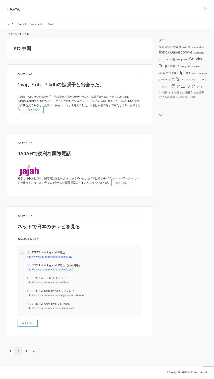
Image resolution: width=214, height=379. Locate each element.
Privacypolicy (36, 24)
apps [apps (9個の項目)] (161, 47)
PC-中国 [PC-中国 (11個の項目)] (170, 59)
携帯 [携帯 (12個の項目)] (201, 92)
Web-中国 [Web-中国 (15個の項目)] (165, 73)
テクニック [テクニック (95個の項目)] (183, 86)
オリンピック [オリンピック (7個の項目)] (193, 79)
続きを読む (33, 109)
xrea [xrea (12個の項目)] (204, 73)
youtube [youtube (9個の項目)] (163, 79)
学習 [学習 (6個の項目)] (182, 92)
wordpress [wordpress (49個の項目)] (181, 72)
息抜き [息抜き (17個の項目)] (188, 92)
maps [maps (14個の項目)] (200, 52)
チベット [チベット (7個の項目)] (166, 87)
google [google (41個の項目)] (186, 52)
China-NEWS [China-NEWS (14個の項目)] (178, 47)
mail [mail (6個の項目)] (195, 53)
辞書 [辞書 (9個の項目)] (193, 97)
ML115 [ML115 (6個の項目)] (162, 60)
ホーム (10, 24)
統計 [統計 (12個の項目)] (187, 97)
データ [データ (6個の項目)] (200, 87)
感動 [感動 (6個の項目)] (196, 92)
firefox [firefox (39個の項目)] (164, 52)
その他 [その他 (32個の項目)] (173, 79)
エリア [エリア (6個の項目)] (183, 79)
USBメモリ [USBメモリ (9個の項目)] (194, 66)
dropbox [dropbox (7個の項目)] (200, 47)
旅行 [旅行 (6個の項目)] (167, 97)
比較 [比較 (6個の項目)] (178, 97)
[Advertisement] (183, 169)
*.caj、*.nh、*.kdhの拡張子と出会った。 (61, 84)
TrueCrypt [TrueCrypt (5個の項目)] (184, 67)
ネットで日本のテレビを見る (49, 226)
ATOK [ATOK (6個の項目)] (167, 47)
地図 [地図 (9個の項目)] (176, 92)
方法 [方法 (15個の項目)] (162, 97)
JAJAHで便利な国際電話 (44, 153)
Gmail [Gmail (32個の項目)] (175, 52)
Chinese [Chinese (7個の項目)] (191, 47)
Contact (22, 24)
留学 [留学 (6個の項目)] (182, 97)
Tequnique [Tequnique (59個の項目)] (169, 65)
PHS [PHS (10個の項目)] (178, 59)
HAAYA (13, 9)
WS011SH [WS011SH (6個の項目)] (196, 73)
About (50, 24)
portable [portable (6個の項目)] (184, 60)
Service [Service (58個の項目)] (196, 58)
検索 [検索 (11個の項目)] (172, 97)
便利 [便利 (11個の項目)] (166, 92)
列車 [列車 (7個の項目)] (171, 92)
